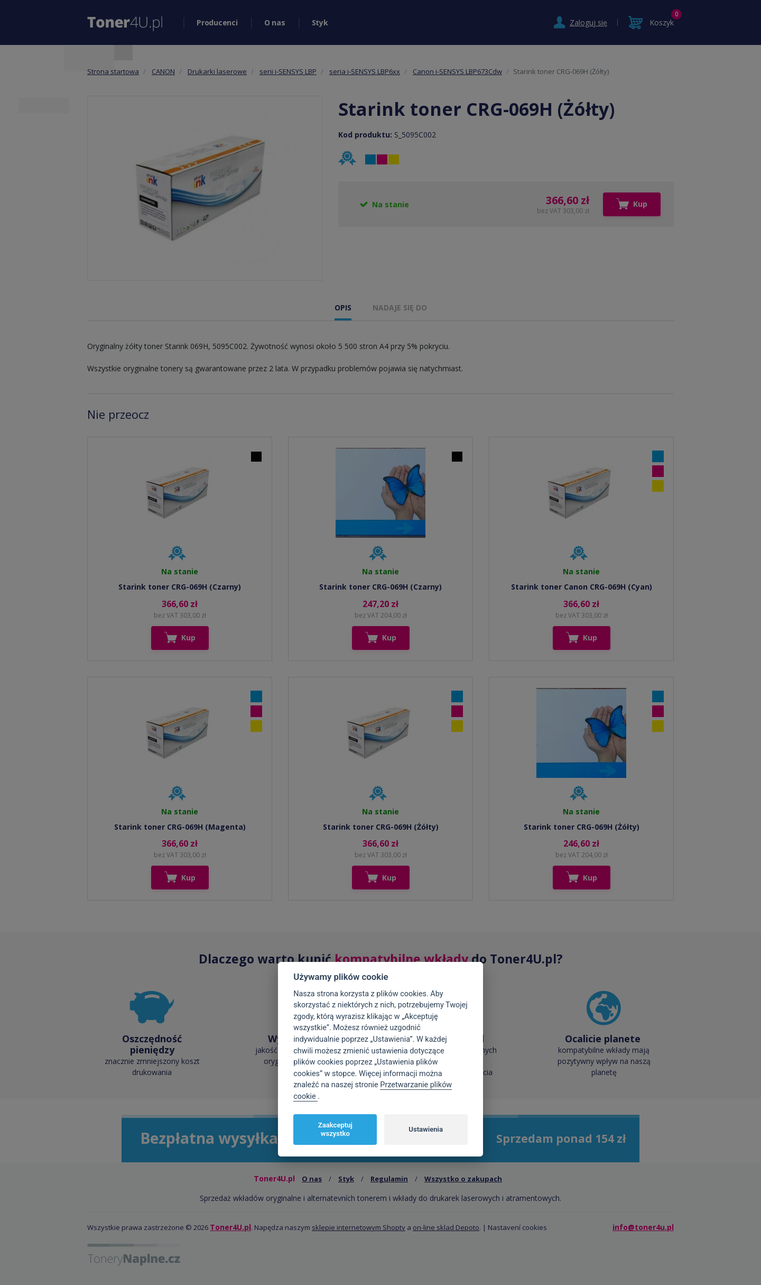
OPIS (343, 307)
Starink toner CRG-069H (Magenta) (180, 827)
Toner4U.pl (230, 1227)
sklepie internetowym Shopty (358, 1227)
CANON (163, 71)
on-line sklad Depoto (446, 1227)
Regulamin (389, 1178)
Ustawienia (426, 1129)
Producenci (217, 22)
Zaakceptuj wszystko (335, 1129)
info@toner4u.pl (643, 1227)
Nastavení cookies (517, 1227)
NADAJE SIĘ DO (400, 307)
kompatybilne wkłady (401, 958)
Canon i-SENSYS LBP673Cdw (457, 71)
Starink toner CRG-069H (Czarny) (179, 587)
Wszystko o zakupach (463, 1178)
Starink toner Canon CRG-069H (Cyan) (581, 587)
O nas (274, 22)
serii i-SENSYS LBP (288, 71)
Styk (320, 22)
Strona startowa (113, 71)
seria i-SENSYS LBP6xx (364, 71)
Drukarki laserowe (217, 71)
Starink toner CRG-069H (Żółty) (381, 827)
